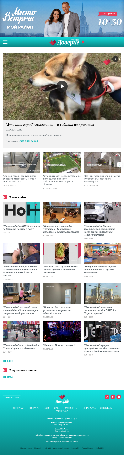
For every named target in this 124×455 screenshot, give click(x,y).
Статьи (57, 408)
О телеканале (18, 408)
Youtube (118, 397)
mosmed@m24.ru (65, 437)
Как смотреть (71, 408)
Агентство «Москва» (61, 448)
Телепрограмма (89, 408)
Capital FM (100, 448)
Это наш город (28, 141)
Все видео (8, 361)
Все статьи (8, 377)
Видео (46, 408)
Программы (34, 408)
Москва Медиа (26, 448)
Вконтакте (107, 397)
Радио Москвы (87, 448)
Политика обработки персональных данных (62, 441)
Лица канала (106, 408)
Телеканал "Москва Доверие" (64, 42)
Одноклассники (112, 397)
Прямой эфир (84, 42)
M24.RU (48, 448)
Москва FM (75, 448)
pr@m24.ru (64, 431)
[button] (120, 164)
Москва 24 (38, 448)
